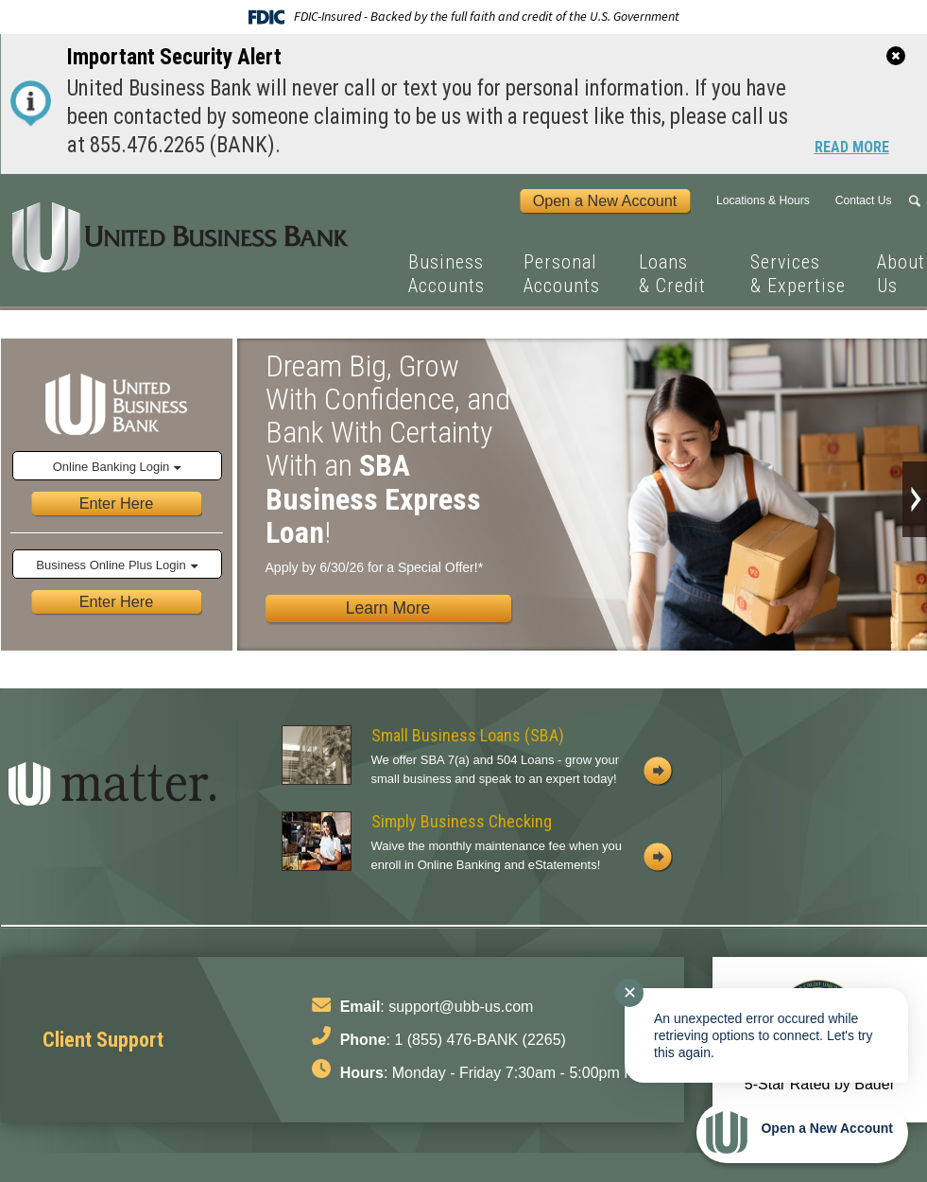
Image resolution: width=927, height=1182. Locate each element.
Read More (852, 148)
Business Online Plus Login (110, 565)
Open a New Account (605, 200)
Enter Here (116, 503)
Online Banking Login (111, 467)
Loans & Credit (672, 274)
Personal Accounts (562, 274)
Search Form (917, 201)
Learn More (388, 608)
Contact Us (863, 200)
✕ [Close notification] (630, 992)
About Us (901, 274)
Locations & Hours (763, 200)
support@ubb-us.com (460, 1007)
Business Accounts (446, 274)
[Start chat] (802, 1133)
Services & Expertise (798, 274)
